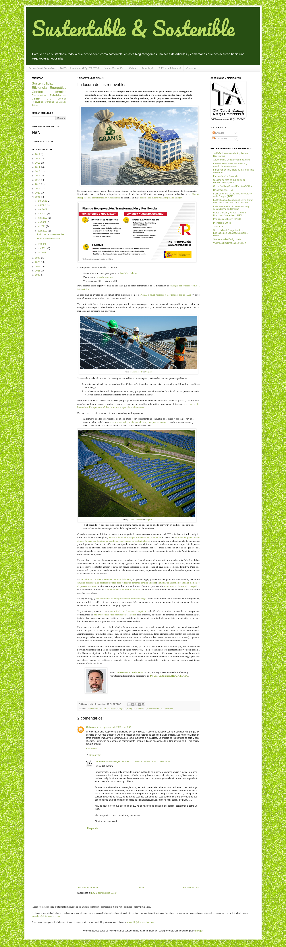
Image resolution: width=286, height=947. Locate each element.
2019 (38, 188)
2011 (38, 154)
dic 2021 (42, 252)
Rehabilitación (153, 708)
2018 (38, 184)
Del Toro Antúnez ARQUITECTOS (112, 761)
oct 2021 (42, 244)
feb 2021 (42, 205)
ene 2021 (42, 201)
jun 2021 (42, 222)
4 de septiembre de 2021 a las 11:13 (152, 761)
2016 (38, 175)
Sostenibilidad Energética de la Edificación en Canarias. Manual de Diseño (230, 233)
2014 (38, 167)
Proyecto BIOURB (222, 223)
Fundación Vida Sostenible (226, 176)
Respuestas (95, 755)
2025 (38, 270)
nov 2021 (42, 248)
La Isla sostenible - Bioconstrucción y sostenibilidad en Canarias (231, 207)
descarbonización (104, 277)
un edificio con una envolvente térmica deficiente (106, 579)
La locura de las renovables (50, 234)
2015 (38, 171)
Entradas (218, 133)
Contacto (191, 68)
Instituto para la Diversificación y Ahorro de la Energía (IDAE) (232, 195)
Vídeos (132, 68)
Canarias (49, 102)
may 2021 (43, 218)
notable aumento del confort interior (122, 589)
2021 (38, 197)
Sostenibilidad (167, 708)
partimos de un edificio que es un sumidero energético (135, 537)
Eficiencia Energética (117, 708)
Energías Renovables (136, 708)
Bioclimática (39, 95)
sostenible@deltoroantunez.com (46, 916)
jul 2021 (42, 226)
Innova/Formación (114, 68)
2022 (38, 258)
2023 (38, 262)
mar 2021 (43, 209)
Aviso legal (147, 68)
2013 (38, 163)
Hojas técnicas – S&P (223, 190)
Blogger (199, 930)
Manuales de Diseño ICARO (227, 219)
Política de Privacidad (170, 68)
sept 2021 (43, 230)
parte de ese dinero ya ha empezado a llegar (160, 197)
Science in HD (136, 372)
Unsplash (148, 372)
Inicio (141, 887)
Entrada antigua (191, 887)
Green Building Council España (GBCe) (232, 186)
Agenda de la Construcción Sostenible (231, 159)
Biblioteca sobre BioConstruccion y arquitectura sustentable (230, 164)
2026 (38, 275)
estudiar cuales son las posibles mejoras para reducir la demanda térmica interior (116, 582)
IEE (33, 105)
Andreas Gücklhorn (135, 520)
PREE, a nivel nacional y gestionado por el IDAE (166, 294)
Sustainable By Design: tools (227, 239)
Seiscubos (218, 226)
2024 (38, 266)
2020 (38, 193)
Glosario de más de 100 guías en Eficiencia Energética (229, 181)
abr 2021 (42, 213)
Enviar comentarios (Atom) (104, 893)
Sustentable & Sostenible (133, 28)
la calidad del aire (128, 273)
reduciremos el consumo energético (181, 586)
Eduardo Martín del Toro (130, 672)
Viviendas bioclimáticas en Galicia (229, 243)
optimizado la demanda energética (128, 611)
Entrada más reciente (88, 887)
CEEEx (36, 98)
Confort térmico (95, 708)
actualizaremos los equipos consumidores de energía (121, 598)
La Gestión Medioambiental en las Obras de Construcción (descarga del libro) (233, 201)
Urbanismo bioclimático (48, 238)
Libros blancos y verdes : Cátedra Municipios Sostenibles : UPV (229, 214)
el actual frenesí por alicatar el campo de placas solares (138, 422)
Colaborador (61, 102)
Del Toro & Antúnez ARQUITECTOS (79, 68)
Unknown (91, 727)
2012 (38, 158)
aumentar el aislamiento (169, 582)
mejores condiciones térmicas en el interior (115, 614)
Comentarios (220, 138)
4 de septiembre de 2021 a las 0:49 (114, 727)
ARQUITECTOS (169, 675)
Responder (91, 748)
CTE (105, 708)
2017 (38, 180)
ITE (36, 105)
